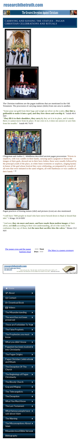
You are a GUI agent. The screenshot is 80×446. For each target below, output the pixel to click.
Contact (10, 298)
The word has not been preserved (16, 318)
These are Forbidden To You (18, 324)
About (10, 293)
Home (9, 288)
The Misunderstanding (16, 312)
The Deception (12, 396)
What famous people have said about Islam (17, 412)
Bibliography (11, 435)
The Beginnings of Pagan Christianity (16, 375)
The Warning (11, 418)
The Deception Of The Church (16, 368)
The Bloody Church (14, 382)
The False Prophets (14, 329)
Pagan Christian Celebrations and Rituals (19, 360)
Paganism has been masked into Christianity (18, 348)
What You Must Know (15, 401)
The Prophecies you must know (17, 335)
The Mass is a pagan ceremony (61, 250)
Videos (10, 307)
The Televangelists (14, 391)
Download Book (14, 302)
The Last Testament (14, 406)
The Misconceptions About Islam (18, 424)
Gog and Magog (13, 386)
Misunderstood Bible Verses (18, 431)
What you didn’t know (15, 342)
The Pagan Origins (14, 354)
